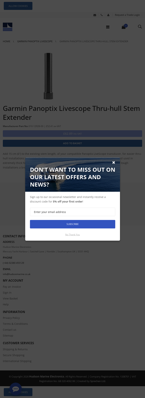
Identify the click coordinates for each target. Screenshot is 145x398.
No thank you (72, 234)
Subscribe (73, 224)
